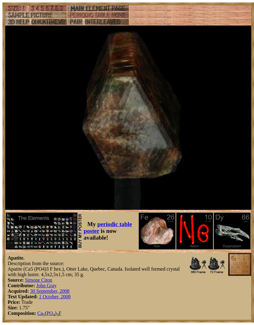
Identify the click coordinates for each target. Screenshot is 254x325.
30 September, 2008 (49, 291)
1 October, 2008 (55, 296)
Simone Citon (38, 280)
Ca (40, 313)
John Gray (46, 285)
